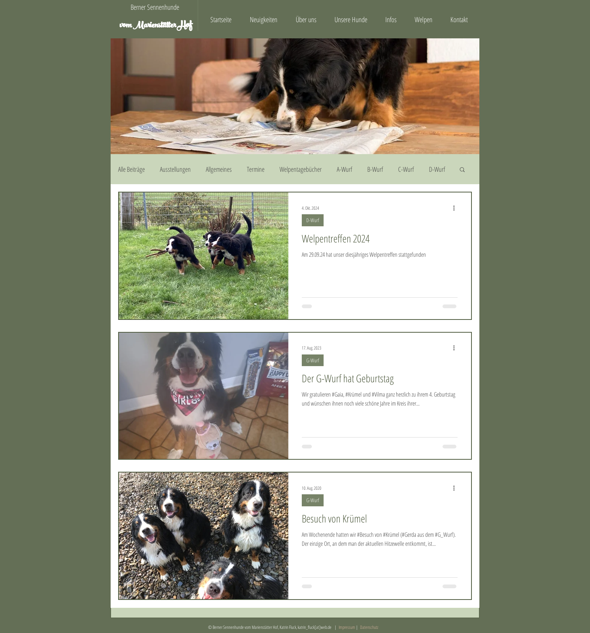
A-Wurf (344, 169)
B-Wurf (375, 169)
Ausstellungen (175, 169)
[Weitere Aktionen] (456, 207)
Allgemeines (219, 169)
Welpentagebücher (301, 169)
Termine (256, 169)
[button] (462, 170)
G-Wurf (312, 360)
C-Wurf (406, 169)
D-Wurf (437, 169)
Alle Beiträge (131, 169)
